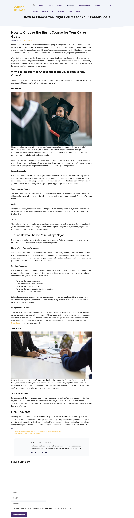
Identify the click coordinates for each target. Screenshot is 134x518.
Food (70, 11)
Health (45, 11)
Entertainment (85, 5)
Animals (50, 5)
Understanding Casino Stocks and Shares (27, 433)
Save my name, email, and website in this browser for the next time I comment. (43, 508)
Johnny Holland (19, 8)
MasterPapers (16, 323)
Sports (61, 11)
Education (71, 5)
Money (97, 5)
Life (52, 11)
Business (60, 5)
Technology (108, 5)
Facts (78, 11)
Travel (36, 11)
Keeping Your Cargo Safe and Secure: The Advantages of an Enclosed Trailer (37, 431)
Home (41, 5)
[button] (34, 5)
